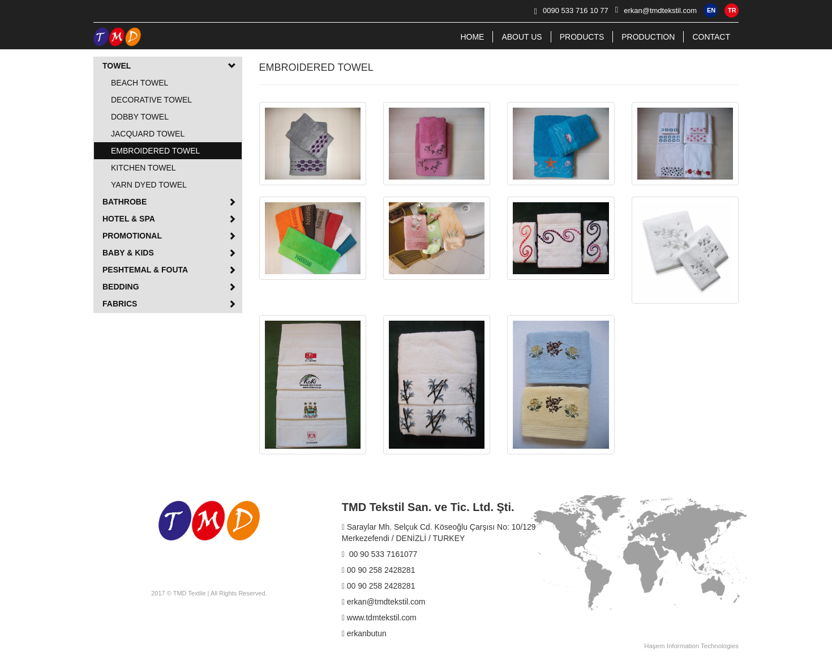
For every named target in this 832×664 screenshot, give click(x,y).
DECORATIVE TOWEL (151, 99)
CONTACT (711, 36)
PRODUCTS (582, 36)
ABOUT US (521, 36)
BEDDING (169, 286)
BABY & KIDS (169, 252)
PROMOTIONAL (169, 235)
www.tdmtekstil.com (379, 617)
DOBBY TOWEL (140, 116)
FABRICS (169, 303)
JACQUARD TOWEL (148, 133)
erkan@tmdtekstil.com (384, 601)
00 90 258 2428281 (378, 569)
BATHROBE (169, 201)
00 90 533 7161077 (380, 554)
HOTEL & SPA (169, 218)
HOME (472, 36)
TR (732, 10)
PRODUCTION (648, 36)
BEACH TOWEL (139, 82)
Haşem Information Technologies (691, 645)
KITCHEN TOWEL (143, 167)
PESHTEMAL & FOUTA (169, 269)
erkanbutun (364, 633)
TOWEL (169, 65)
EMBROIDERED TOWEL (155, 150)
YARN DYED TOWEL (149, 184)
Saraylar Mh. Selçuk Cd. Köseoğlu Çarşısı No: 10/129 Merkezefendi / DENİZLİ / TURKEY (439, 532)
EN (711, 10)
